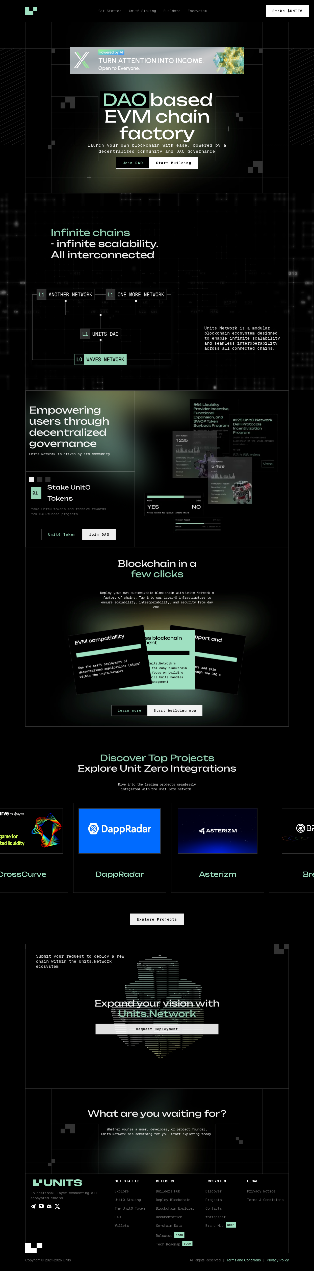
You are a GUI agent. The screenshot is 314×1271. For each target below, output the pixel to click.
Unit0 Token (53, 534)
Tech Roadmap (168, 1244)
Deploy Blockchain (173, 1200)
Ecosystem (197, 11)
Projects (213, 1200)
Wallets (122, 1226)
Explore (122, 1191)
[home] (31, 11)
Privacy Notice (261, 1191)
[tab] (31, 479)
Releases (164, 1236)
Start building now (168, 710)
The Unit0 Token (130, 1208)
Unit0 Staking (128, 1200)
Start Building (173, 163)
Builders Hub (168, 1191)
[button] (174, 1226)
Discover (213, 1191)
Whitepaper (215, 1217)
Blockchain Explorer (175, 1208)
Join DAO (133, 163)
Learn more (139, 710)
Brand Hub (214, 1226)
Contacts (213, 1208)
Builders (172, 11)
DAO (118, 1217)
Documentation (169, 1217)
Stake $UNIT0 (287, 11)
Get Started (109, 11)
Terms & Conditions (265, 1200)
